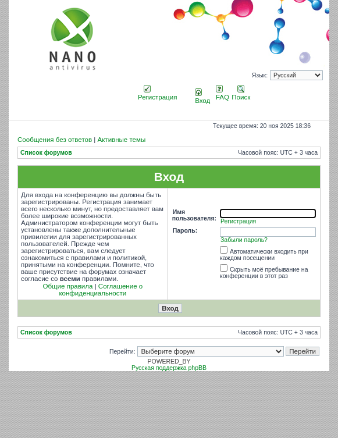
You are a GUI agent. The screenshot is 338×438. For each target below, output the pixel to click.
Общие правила (68, 286)
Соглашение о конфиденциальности (101, 290)
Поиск (241, 94)
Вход (202, 97)
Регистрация (157, 94)
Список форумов (46, 152)
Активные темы (121, 139)
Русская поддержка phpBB (169, 368)
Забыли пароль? (244, 240)
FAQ (222, 94)
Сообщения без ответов (54, 139)
